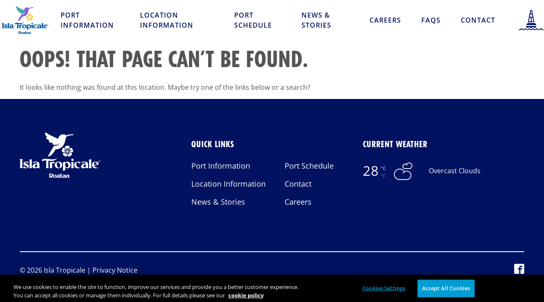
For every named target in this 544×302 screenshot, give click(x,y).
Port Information (87, 20)
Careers (385, 20)
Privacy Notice (114, 270)
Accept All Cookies (446, 291)
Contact (478, 20)
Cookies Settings (383, 291)
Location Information (166, 20)
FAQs (431, 20)
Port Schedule (253, 20)
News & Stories (316, 20)
